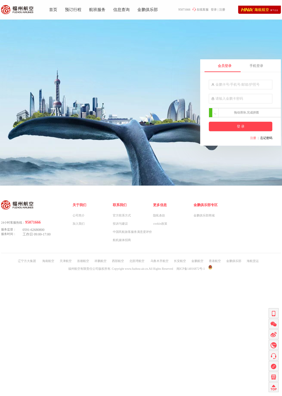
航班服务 (97, 9)
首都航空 (83, 261)
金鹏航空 (197, 261)
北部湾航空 (137, 261)
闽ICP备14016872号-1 (191, 268)
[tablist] (240, 65)
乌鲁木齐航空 (159, 261)
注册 (222, 9)
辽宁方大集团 (27, 261)
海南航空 (48, 261)
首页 (53, 9)
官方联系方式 (122, 215)
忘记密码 (266, 138)
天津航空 (66, 261)
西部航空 (118, 261)
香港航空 (215, 261)
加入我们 (79, 223)
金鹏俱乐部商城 (204, 215)
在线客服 (200, 9)
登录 (214, 9)
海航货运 (253, 261)
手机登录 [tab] (256, 66)
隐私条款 (159, 215)
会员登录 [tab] (225, 66)
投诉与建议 (120, 223)
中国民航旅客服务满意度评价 (132, 231)
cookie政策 (160, 223)
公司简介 (79, 215)
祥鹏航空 (101, 261)
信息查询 (121, 9)
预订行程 (73, 9)
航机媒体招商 (122, 240)
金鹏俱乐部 (147, 9)
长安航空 (180, 261)
